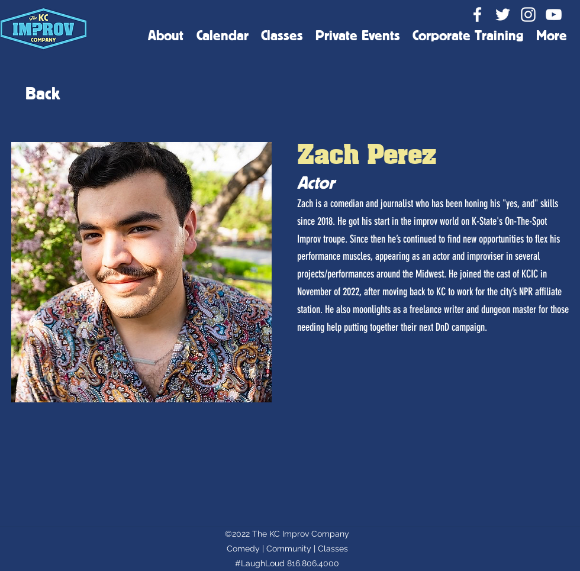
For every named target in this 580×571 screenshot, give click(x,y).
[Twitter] (503, 14)
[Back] (43, 92)
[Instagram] (528, 14)
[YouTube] (553, 14)
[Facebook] (477, 14)
